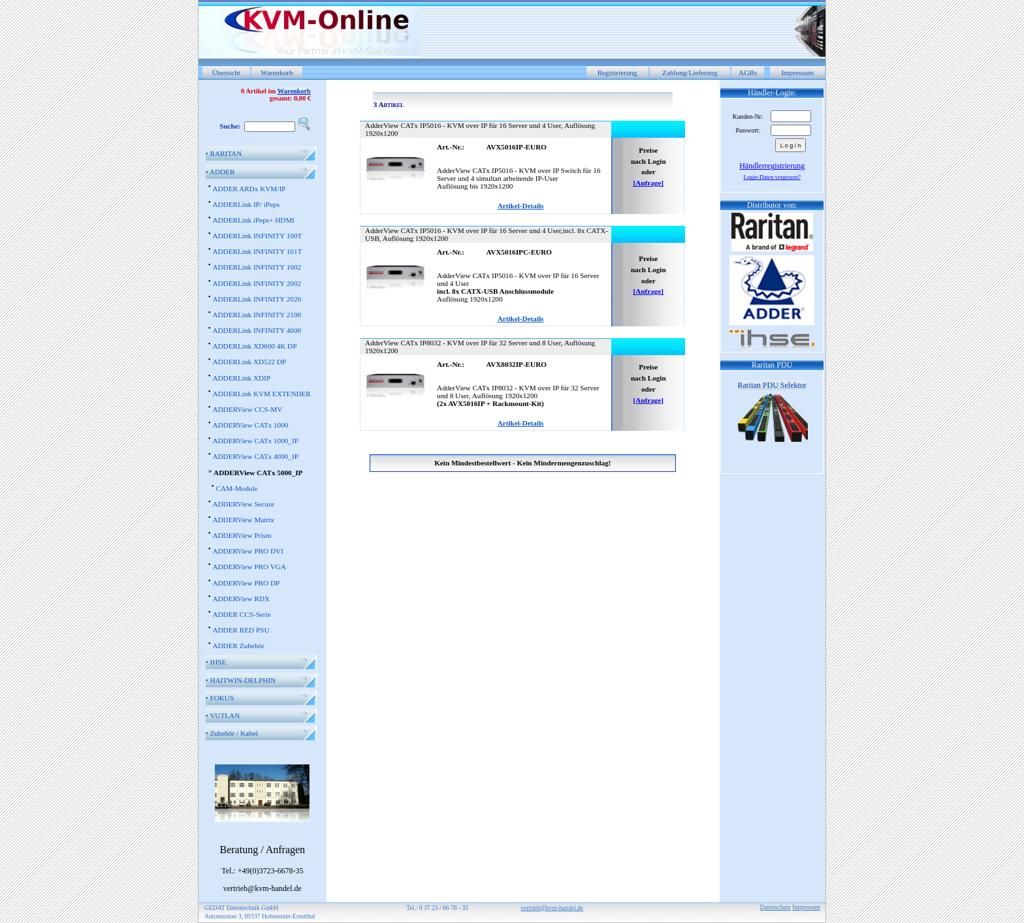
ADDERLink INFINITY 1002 (256, 267)
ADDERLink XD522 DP (249, 362)
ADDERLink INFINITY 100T (257, 236)
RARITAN (224, 153)
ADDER (220, 172)
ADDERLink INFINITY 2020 (256, 299)
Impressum (797, 72)
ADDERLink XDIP (241, 378)
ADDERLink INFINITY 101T (257, 251)
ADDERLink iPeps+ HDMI (253, 220)
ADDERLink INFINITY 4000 (256, 330)
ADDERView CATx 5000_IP (258, 473)
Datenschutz (775, 907)
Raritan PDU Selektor (772, 385)
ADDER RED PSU (240, 630)
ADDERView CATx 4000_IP (255, 456)
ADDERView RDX (241, 598)
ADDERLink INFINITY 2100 (256, 315)
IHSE (216, 662)
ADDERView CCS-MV (247, 409)
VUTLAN (223, 715)
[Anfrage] (648, 183)
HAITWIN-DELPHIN (241, 680)
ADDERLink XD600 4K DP (254, 346)
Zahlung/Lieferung (690, 72)
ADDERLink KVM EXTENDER (261, 394)
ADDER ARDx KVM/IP (248, 189)
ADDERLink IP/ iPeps (246, 204)
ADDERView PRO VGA (249, 567)
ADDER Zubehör (238, 645)
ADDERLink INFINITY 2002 (256, 283)
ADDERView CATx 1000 (250, 425)
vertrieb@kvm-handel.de (551, 907)
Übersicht (226, 72)
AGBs (748, 72)
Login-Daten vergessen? (772, 177)
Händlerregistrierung (772, 165)
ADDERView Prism (241, 535)
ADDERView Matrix (243, 520)
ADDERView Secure (243, 504)
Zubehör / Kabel (232, 733)
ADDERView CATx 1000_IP (255, 441)
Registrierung (617, 72)
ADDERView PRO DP (246, 583)
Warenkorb (277, 72)
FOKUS (220, 698)
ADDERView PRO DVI (247, 551)
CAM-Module (236, 488)
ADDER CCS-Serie (241, 614)
